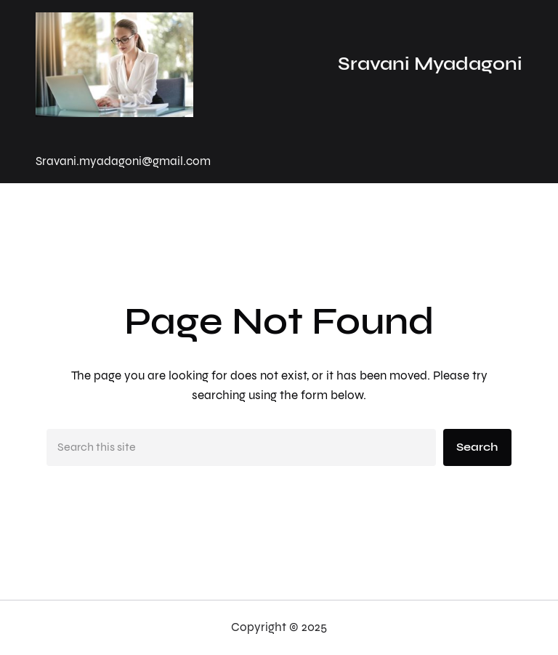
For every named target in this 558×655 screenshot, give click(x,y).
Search (477, 447)
